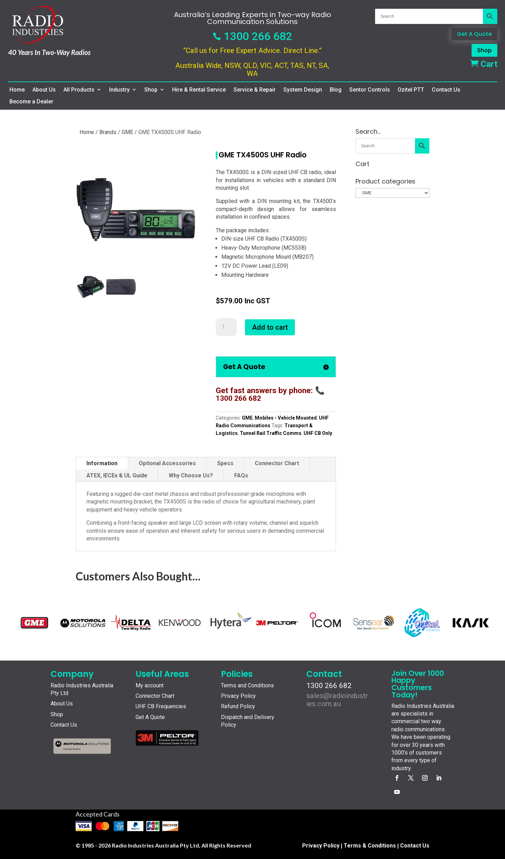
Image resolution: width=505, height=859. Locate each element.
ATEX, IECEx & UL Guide (116, 475)
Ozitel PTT (411, 90)
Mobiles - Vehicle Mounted (286, 418)
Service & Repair (255, 90)
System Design (302, 90)
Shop (484, 50)
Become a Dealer (31, 102)
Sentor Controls (369, 90)
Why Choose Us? (191, 475)
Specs (225, 463)
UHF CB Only (318, 433)
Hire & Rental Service (199, 90)
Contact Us (446, 90)
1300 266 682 (252, 36)
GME (127, 132)
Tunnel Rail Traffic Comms (270, 433)
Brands (107, 132)
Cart (483, 64)
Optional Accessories (167, 463)
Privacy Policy (238, 696)
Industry (119, 90)
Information (101, 463)
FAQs (241, 475)
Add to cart (270, 327)
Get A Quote (474, 34)
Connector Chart (277, 463)
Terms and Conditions (247, 685)
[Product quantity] (226, 327)
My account (149, 685)
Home (17, 90)
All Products (78, 90)
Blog (336, 90)
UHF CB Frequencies (161, 706)
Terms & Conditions (370, 845)
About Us (44, 90)
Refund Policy (238, 706)
